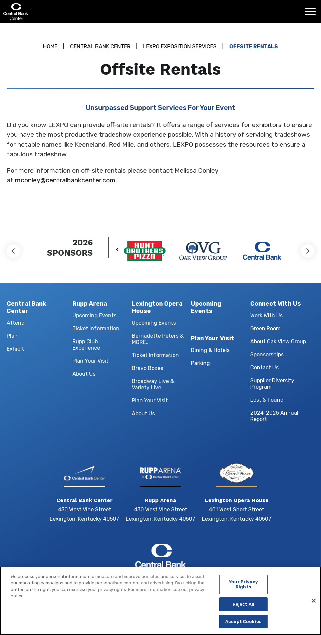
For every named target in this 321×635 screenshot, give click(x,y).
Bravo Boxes (147, 368)
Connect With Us (275, 303)
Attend (16, 323)
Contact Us (264, 367)
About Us (83, 374)
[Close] (313, 604)
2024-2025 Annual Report (274, 416)
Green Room (265, 328)
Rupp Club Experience (86, 344)
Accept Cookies (243, 625)
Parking (200, 363)
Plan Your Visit (90, 361)
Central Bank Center (39, 11)
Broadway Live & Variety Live (153, 384)
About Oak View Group (278, 341)
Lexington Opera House (157, 307)
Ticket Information (95, 328)
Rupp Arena (89, 303)
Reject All (243, 607)
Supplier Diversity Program (272, 383)
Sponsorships (267, 354)
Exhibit (15, 349)
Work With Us (266, 315)
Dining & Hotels (210, 350)
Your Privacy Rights (243, 588)
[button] (13, 251)
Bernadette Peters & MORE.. (158, 339)
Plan (12, 336)
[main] (160, 121)
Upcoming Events (94, 315)
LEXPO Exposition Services (180, 46)
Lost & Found (267, 400)
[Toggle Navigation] (312, 14)
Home (50, 46)
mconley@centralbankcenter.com (65, 180)
